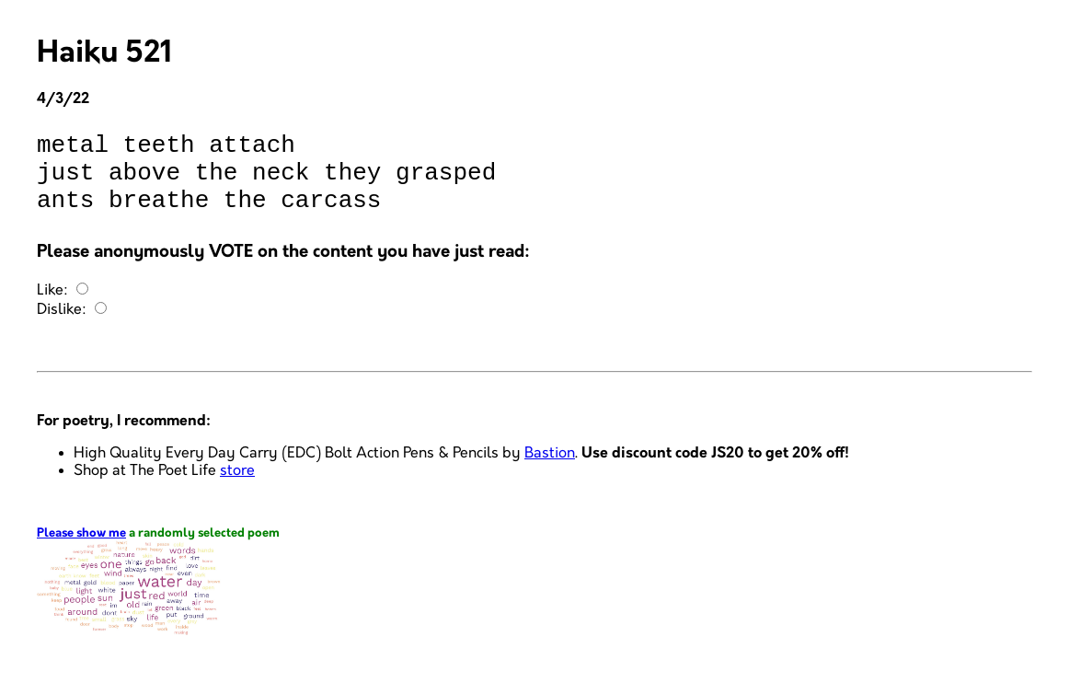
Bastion (549, 470)
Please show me (81, 550)
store (237, 487)
